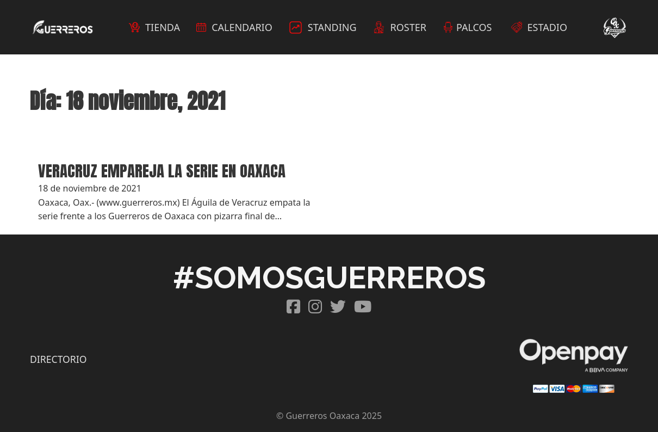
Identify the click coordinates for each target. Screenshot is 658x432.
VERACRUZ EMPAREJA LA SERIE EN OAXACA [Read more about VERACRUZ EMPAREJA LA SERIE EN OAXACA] (161, 170)
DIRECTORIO (58, 359)
